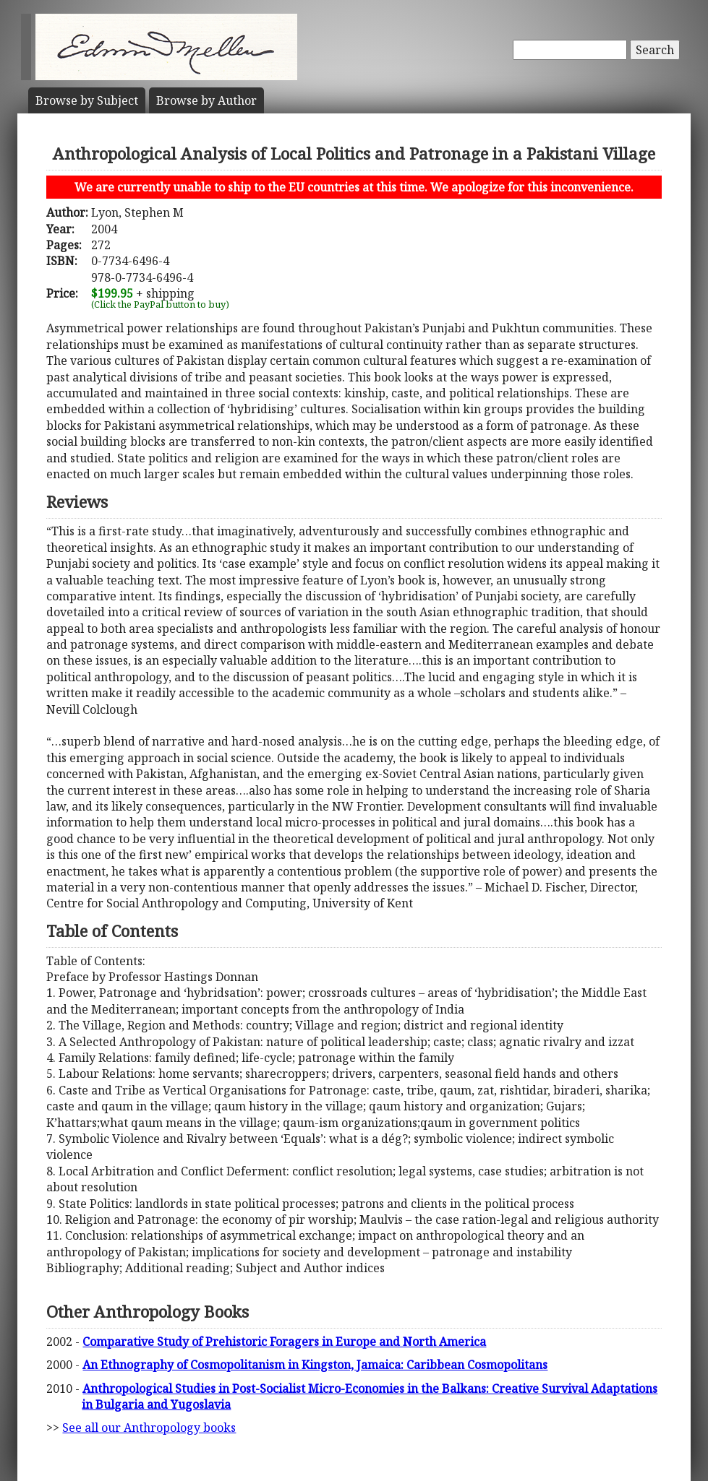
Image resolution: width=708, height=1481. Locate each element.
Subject (86, 100)
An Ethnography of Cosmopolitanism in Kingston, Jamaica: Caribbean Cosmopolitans (314, 1365)
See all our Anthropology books (149, 1427)
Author (206, 100)
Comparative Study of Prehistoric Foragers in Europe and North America (284, 1342)
